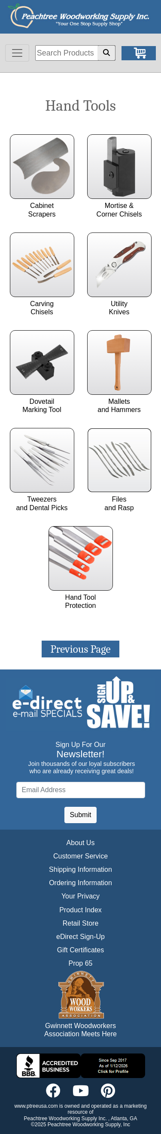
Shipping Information (80, 869)
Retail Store (81, 923)
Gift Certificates (80, 950)
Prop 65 (80, 963)
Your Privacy (80, 896)
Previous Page (80, 649)
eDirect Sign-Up (80, 936)
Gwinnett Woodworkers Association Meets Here (80, 1030)
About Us (81, 842)
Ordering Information (80, 882)
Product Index (80, 910)
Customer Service (80, 856)
